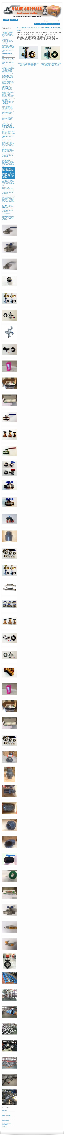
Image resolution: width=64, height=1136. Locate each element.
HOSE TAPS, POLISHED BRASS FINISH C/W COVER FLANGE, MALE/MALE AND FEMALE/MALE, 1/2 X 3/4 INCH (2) (28, 64)
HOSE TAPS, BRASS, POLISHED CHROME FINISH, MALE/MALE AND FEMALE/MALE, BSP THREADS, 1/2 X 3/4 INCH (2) (51, 64)
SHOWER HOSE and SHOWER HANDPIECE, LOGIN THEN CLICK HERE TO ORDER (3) (7, 117)
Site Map (4, 1126)
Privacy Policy (5, 1120)
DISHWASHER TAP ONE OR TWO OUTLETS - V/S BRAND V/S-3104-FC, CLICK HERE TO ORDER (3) (8, 61)
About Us (4, 1110)
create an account (54, 23)
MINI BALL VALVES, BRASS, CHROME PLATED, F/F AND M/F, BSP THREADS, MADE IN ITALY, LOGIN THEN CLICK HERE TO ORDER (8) (8, 143)
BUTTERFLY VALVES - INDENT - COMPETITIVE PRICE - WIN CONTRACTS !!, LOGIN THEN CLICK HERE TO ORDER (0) (8, 208)
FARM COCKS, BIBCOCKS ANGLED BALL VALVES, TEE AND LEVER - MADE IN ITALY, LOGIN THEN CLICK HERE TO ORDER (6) (8, 190)
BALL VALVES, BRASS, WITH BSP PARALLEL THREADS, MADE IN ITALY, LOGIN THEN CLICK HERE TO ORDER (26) (8, 34)
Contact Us (4, 1112)
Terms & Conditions (6, 1118)
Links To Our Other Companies (6, 1124)
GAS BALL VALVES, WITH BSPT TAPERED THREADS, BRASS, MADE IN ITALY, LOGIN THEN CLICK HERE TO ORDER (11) (8, 134)
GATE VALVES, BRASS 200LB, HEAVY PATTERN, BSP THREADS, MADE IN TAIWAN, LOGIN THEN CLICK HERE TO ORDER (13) (8, 48)
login (47, 23)
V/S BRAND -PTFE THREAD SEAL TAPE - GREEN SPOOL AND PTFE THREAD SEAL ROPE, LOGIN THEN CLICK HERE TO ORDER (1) (8, 125)
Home (6, 19)
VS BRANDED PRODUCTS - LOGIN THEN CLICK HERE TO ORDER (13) (7, 41)
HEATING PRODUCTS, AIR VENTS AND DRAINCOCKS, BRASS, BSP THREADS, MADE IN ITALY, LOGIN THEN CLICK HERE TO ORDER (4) (8, 162)
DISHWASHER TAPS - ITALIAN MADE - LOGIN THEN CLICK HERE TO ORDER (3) (7, 77)
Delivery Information (6, 1115)
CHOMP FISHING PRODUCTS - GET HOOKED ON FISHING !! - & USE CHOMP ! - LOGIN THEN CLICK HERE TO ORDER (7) (8, 216)
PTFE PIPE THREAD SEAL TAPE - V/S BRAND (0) (8, 55)
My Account (14, 19)
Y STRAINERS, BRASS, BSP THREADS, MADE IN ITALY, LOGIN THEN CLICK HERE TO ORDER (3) (8, 183)
